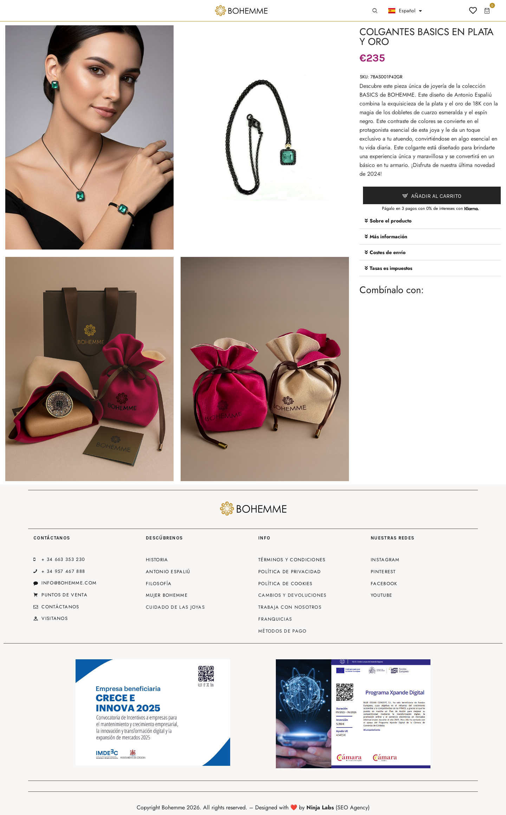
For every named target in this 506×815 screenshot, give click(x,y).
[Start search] (374, 10)
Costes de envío (388, 252)
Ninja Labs (320, 807)
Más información (388, 236)
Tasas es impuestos (391, 268)
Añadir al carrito (436, 196)
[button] (430, 221)
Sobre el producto (390, 220)
